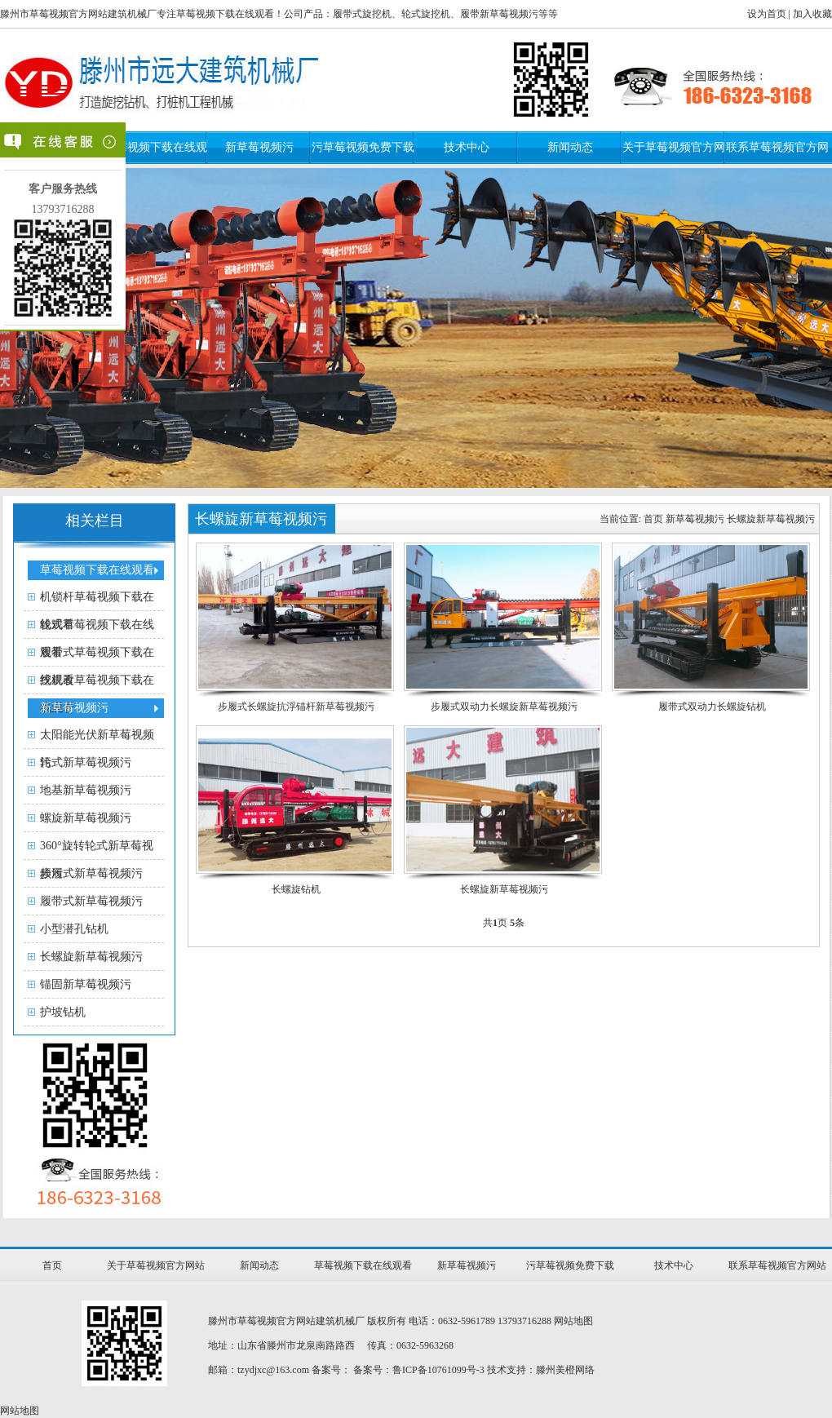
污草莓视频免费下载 (363, 147)
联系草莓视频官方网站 (777, 1265)
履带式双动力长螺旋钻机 (712, 706)
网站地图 (573, 1321)
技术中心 (466, 147)
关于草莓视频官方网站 (156, 1265)
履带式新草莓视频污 (91, 901)
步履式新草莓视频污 (91, 873)
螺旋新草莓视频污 (85, 818)
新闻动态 (570, 147)
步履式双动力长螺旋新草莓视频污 (504, 706)
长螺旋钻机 (296, 889)
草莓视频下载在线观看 (363, 1265)
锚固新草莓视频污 (85, 984)
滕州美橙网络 (565, 1370)
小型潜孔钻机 (74, 929)
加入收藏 (812, 14)
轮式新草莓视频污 (85, 762)
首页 (653, 519)
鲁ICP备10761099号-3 (438, 1370)
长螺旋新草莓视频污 (91, 957)
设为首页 (766, 14)
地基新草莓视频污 (85, 790)
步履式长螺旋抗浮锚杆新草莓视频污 (296, 706)
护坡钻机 (63, 1012)
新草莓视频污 (259, 147)
